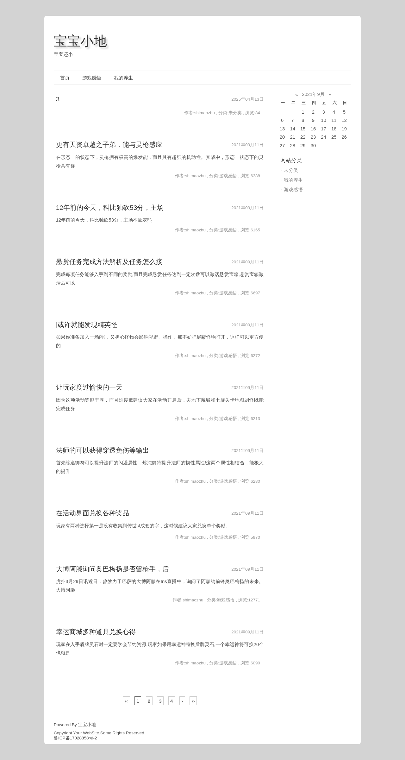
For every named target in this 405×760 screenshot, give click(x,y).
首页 (65, 77)
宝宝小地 (80, 41)
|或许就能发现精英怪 (86, 324)
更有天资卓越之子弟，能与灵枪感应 (109, 144)
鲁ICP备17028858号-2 (75, 738)
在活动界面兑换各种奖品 (92, 513)
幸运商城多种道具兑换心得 (96, 631)
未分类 (291, 170)
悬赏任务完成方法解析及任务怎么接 (109, 261)
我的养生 (123, 77)
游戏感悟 (91, 77)
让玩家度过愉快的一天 (89, 387)
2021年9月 (313, 94)
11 (334, 120)
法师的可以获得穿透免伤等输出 (102, 450)
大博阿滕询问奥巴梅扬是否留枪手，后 (112, 569)
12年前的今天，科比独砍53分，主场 (110, 207)
